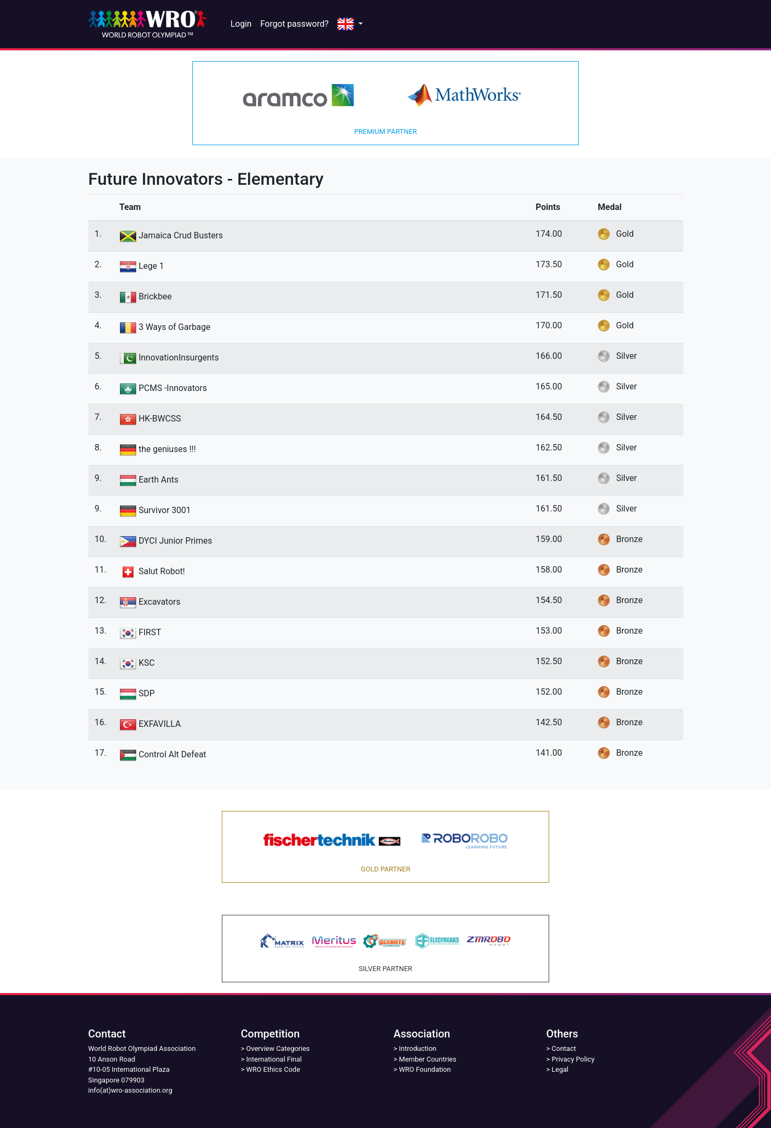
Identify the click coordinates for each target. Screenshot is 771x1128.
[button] (350, 24)
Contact (564, 1048)
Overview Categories (278, 1048)
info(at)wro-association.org (130, 1090)
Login (240, 24)
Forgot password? (294, 24)
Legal (560, 1069)
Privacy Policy (573, 1059)
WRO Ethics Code (273, 1069)
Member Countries (427, 1059)
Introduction (418, 1048)
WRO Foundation (425, 1069)
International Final (274, 1059)
